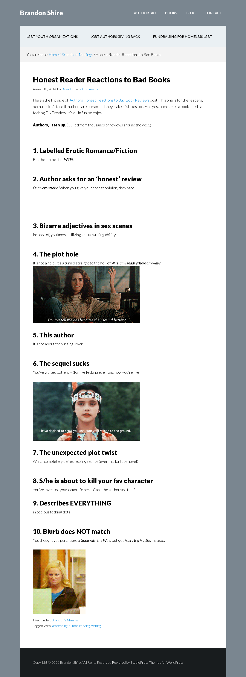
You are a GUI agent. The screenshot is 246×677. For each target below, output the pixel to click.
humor (73, 626)
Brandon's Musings (65, 620)
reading (84, 626)
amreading (59, 626)
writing (96, 626)
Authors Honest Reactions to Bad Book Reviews (109, 100)
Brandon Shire (41, 13)
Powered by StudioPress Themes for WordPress (147, 662)
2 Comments (88, 89)
